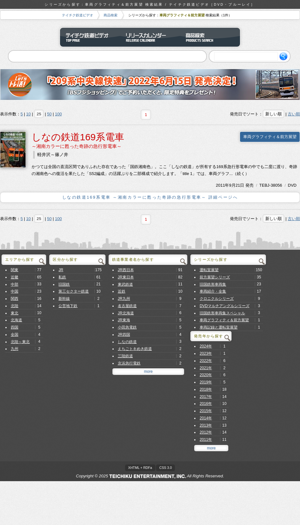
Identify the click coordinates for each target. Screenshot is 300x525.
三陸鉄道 (125, 356)
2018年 (206, 389)
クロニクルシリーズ (217, 298)
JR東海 (124, 320)
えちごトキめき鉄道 (135, 349)
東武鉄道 (125, 284)
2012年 (206, 432)
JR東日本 (126, 277)
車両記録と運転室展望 (218, 327)
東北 (14, 313)
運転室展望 (209, 270)
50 (49, 114)
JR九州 (124, 298)
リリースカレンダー (150, 37)
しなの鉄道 (127, 342)
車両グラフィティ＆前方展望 (270, 136)
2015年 (206, 411)
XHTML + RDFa (140, 468)
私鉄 (62, 277)
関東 (14, 270)
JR (60, 270)
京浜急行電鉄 (129, 363)
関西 (14, 298)
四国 (14, 327)
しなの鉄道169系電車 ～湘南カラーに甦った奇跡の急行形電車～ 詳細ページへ (150, 197)
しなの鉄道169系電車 (78, 137)
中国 (14, 291)
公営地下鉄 (67, 306)
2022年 (206, 361)
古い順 (294, 114)
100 (58, 114)
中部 (14, 284)
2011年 (222, 185)
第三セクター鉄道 (73, 291)
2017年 (206, 396)
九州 (14, 349)
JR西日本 (126, 270)
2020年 (206, 375)
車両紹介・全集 (213, 291)
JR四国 (124, 334)
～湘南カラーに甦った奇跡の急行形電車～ (77, 146)
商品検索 (110, 15)
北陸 (14, 306)
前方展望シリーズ (215, 277)
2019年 (206, 382)
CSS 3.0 (165, 468)
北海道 (16, 320)
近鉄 (121, 291)
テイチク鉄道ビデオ (77, 15)
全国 (14, 334)
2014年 (206, 418)
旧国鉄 (64, 284)
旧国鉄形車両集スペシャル (222, 313)
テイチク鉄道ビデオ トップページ (90, 37)
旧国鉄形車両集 (213, 284)
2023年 (206, 353)
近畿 (14, 277)
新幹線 (64, 298)
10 (28, 114)
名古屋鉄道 (127, 306)
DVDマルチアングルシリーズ (224, 306)
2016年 (206, 403)
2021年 (206, 368)
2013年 (206, 425)
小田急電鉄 (127, 327)
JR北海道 (126, 313)
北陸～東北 (20, 342)
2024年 (206, 346)
